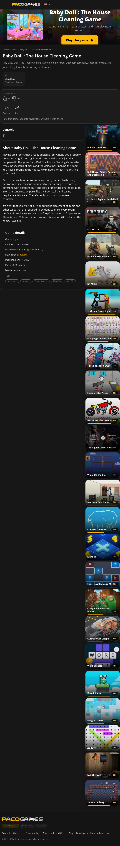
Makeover (12, 281)
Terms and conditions (54, 833)
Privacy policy (32, 833)
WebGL (70, 281)
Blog (71, 833)
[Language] (47, 4)
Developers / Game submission (92, 833)
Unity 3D (57, 281)
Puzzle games (41, 281)
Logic (15, 239)
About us (17, 833)
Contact (6, 833)
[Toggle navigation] (6, 5)
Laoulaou (22, 254)
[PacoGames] (22, 820)
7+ (28, 249)
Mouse (26, 281)
